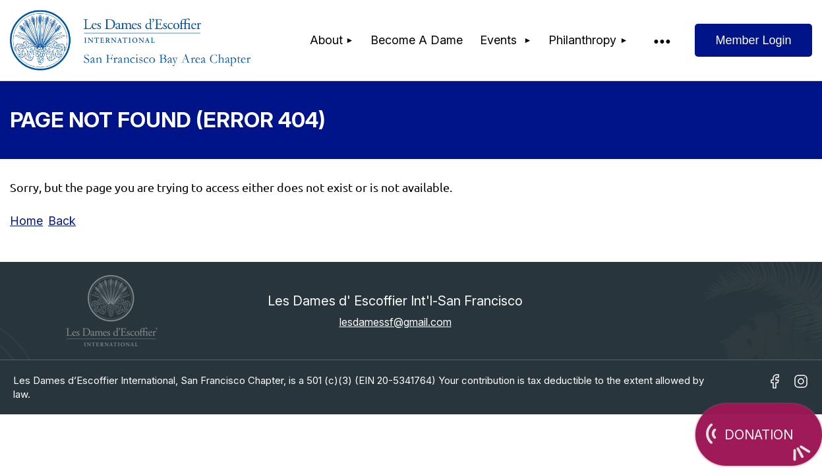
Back (62, 221)
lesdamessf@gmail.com (395, 322)
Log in (753, 40)
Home (26, 221)
